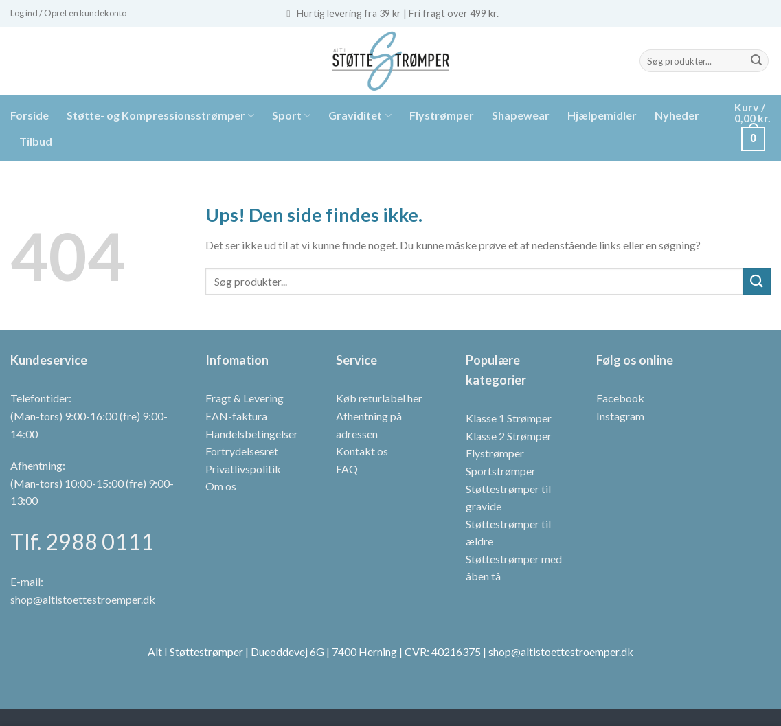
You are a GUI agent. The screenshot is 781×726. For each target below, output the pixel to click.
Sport (291, 115)
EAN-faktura (236, 415)
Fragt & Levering (244, 398)
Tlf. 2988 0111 (82, 541)
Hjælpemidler (602, 115)
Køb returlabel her (379, 398)
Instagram (620, 415)
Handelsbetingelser (251, 433)
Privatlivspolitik (243, 468)
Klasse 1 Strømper (509, 417)
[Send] (756, 61)
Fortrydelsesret (241, 450)
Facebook (620, 398)
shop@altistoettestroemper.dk (82, 599)
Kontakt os (362, 450)
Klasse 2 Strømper (509, 435)
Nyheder (677, 115)
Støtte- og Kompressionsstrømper (160, 115)
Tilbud (35, 141)
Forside (29, 115)
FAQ (347, 468)
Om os (220, 485)
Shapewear (521, 115)
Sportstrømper (501, 470)
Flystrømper (441, 115)
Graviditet (359, 115)
